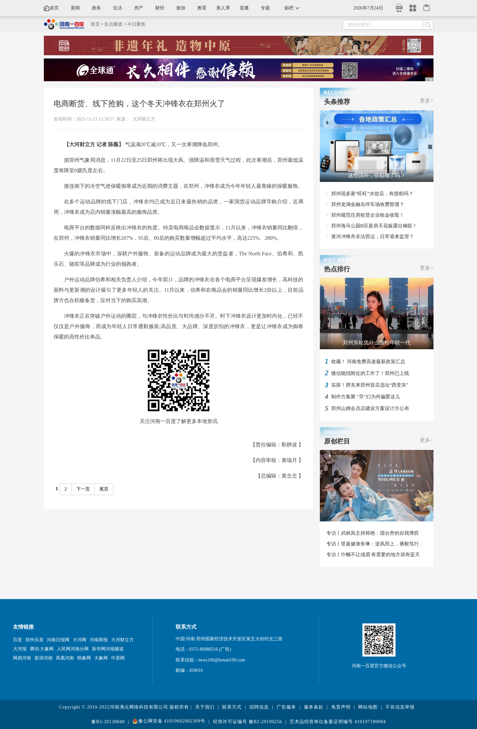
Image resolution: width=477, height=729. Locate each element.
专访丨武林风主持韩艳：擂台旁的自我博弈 (372, 533)
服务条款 (313, 707)
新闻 (75, 8)
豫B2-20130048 (108, 721)
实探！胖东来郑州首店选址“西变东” (369, 385)
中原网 (118, 658)
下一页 (83, 489)
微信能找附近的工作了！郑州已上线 (370, 373)
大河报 (20, 648)
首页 (54, 8)
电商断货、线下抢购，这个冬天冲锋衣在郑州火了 (139, 103)
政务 (96, 8)
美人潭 (223, 8)
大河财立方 (143, 119)
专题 (265, 8)
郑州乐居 (34, 639)
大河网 (79, 639)
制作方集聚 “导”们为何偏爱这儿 (365, 396)
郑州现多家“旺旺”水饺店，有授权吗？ (372, 193)
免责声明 (341, 707)
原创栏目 (337, 441)
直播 (244, 8)
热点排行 (337, 269)
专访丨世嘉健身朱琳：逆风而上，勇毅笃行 (372, 543)
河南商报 (99, 639)
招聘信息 (259, 707)
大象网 (101, 658)
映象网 (84, 658)
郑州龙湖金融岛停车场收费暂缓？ (367, 204)
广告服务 (286, 707)
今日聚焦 (136, 24)
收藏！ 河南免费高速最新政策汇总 (368, 361)
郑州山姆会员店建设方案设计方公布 (370, 408)
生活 (117, 8)
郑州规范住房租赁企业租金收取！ (367, 215)
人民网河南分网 (73, 648)
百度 (17, 639)
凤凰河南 (65, 658)
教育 (202, 8)
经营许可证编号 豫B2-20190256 (247, 721)
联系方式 (232, 707)
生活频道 (113, 24)
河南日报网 (58, 639)
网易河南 (22, 658)
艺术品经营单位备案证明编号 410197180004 (338, 721)
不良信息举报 (400, 707)
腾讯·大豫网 (42, 648)
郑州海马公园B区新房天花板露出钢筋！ (374, 225)
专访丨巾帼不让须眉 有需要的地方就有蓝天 (373, 554)
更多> (426, 100)
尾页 (103, 489)
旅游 (180, 8)
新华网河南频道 (108, 648)
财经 (159, 8)
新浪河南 (43, 658)
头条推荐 (337, 101)
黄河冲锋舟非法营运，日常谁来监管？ (372, 236)
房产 (138, 8)
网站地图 (368, 707)
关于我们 (205, 707)
